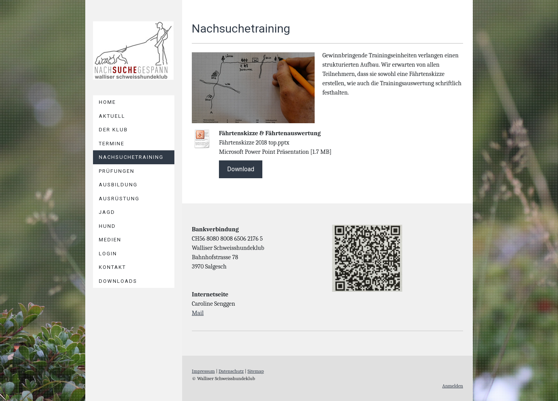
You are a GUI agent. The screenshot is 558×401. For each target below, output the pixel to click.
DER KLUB (113, 130)
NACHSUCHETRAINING (131, 157)
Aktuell (112, 116)
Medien (110, 240)
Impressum (203, 371)
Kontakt (112, 267)
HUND (107, 226)
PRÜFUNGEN (116, 171)
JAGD (107, 212)
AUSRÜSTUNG (119, 198)
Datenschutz (231, 371)
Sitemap (256, 371)
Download (240, 169)
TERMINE (111, 143)
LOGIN (108, 253)
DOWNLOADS (118, 281)
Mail (198, 313)
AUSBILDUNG (118, 185)
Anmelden (452, 386)
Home (107, 102)
